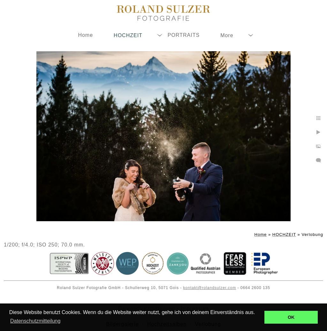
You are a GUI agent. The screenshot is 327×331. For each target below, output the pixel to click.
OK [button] (291, 317)
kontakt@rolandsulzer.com (209, 288)
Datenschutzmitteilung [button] (35, 321)
